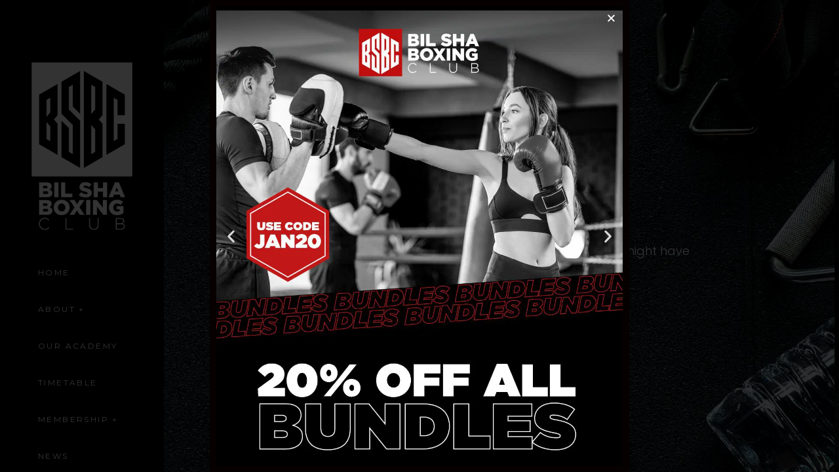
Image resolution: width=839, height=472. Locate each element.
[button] (611, 18)
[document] (419, 236)
